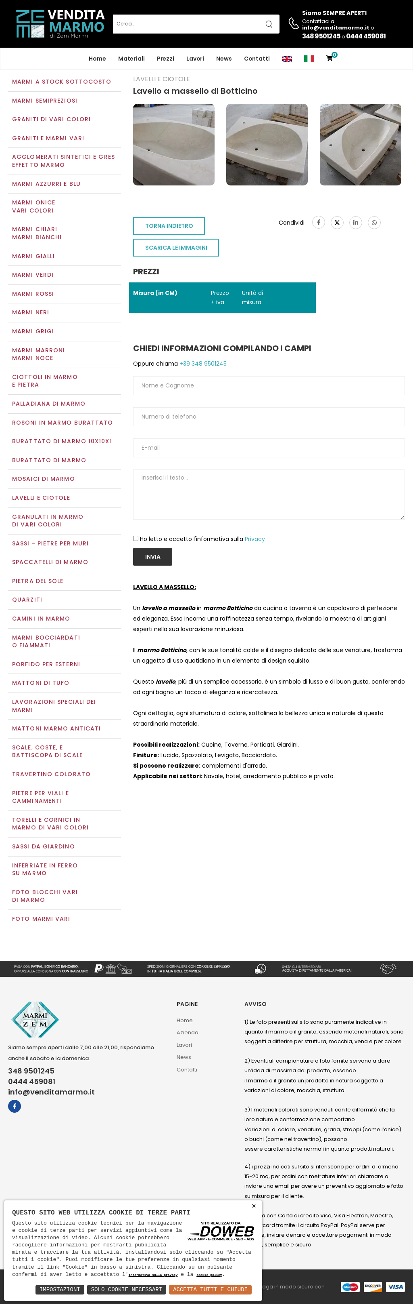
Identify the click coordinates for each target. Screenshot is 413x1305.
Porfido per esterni (46, 665)
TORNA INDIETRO (169, 227)
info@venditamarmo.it (51, 1093)
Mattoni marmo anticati (56, 730)
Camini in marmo (41, 619)
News (224, 59)
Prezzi (165, 59)
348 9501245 (321, 36)
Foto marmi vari (41, 920)
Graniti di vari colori (51, 120)
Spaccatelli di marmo (50, 563)
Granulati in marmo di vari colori (47, 522)
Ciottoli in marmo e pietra (45, 382)
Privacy (255, 540)
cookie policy (209, 1275)
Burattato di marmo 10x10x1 (62, 442)
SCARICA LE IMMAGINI (176, 249)
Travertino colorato (51, 775)
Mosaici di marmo (43, 480)
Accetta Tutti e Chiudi (210, 1289)
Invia (153, 558)
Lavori (195, 59)
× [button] (254, 1206)
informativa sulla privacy (153, 1275)
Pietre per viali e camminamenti (40, 798)
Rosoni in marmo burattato (62, 423)
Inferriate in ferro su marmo (45, 870)
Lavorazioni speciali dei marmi (54, 707)
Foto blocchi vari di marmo (45, 897)
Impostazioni (60, 1289)
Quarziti (27, 601)
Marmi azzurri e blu (46, 185)
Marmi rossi (33, 294)
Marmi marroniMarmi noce (38, 355)
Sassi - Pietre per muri (50, 544)
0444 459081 (366, 36)
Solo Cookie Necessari (126, 1289)
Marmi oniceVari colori (33, 208)
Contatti (257, 59)
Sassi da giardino (43, 847)
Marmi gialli (33, 257)
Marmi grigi (33, 332)
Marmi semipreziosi (44, 101)
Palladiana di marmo (49, 404)
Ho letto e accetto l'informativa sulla (202, 540)
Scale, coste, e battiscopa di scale (47, 752)
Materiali (131, 59)
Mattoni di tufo (41, 684)
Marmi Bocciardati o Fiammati (46, 642)
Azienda (187, 1034)
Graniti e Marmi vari (48, 139)
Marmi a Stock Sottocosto (61, 82)
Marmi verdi (33, 276)
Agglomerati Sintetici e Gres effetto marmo (63, 162)
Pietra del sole (38, 582)
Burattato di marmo (49, 461)
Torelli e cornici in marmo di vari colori (50, 825)
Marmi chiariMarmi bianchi (37, 234)
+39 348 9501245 (202, 364)
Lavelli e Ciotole (41, 499)
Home (97, 59)
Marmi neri (30, 313)
